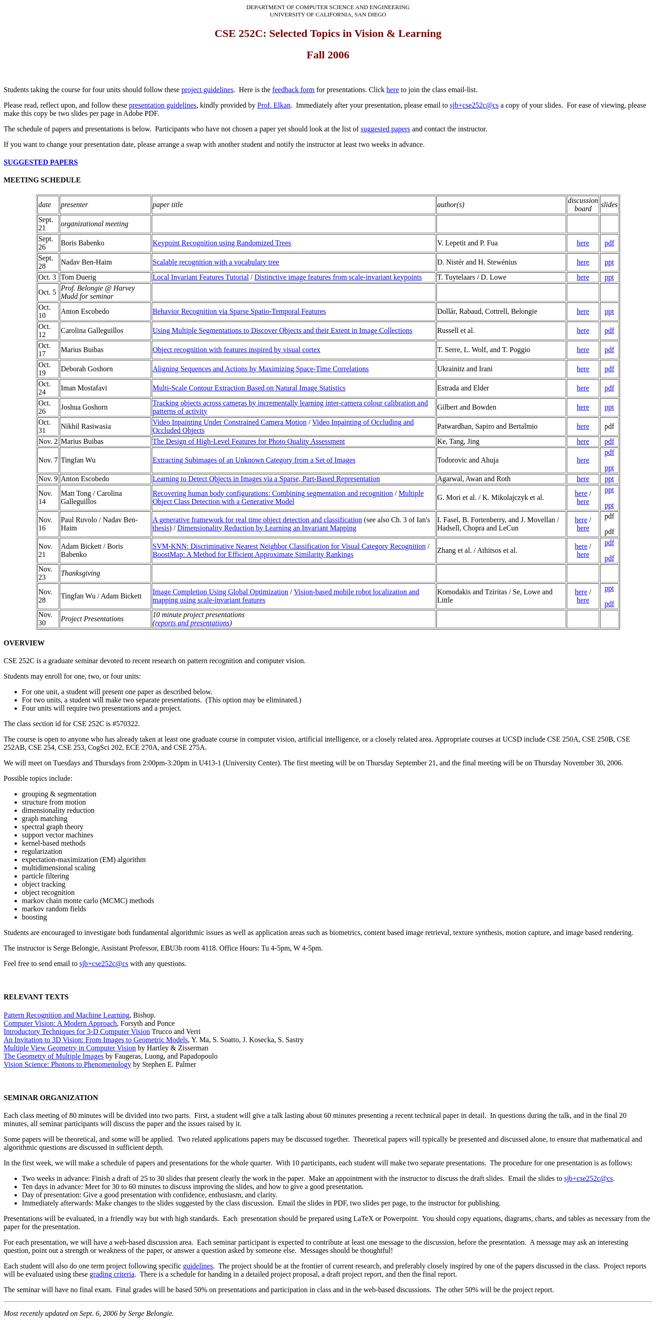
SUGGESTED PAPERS (41, 162)
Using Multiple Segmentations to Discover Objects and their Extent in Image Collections (282, 330)
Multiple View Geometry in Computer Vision (70, 1048)
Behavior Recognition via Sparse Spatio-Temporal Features (239, 311)
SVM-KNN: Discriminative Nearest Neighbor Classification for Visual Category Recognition (289, 546)
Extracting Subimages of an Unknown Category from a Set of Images (254, 460)
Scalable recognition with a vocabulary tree (216, 262)
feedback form (293, 90)
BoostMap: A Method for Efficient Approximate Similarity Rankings (253, 554)
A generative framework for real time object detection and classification (257, 520)
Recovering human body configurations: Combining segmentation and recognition (273, 493)
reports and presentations (192, 623)
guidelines (198, 1266)
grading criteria (112, 1274)
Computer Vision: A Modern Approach (60, 1023)
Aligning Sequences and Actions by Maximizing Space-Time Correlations (261, 369)
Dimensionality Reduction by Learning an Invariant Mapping (266, 528)
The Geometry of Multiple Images (54, 1056)
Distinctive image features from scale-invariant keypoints (338, 277)
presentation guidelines (162, 105)
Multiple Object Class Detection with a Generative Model (288, 497)
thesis (161, 528)
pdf (609, 243)
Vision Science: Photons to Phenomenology (67, 1064)
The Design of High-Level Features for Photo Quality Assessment (249, 441)
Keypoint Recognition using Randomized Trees (222, 243)
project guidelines (207, 90)
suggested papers (385, 129)
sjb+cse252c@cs (474, 105)
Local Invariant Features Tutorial (201, 277)
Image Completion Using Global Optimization (220, 592)
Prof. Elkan (274, 105)
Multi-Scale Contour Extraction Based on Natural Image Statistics (249, 388)
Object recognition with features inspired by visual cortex (236, 349)
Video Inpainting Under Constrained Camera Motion (230, 422)
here (392, 90)
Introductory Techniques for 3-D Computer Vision (77, 1031)
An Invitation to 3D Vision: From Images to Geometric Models (96, 1040)
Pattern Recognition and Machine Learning (66, 1015)
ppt (609, 262)
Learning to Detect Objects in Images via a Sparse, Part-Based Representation (266, 479)
